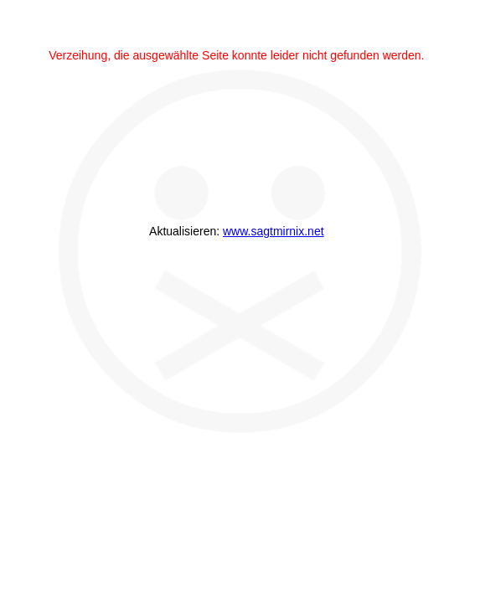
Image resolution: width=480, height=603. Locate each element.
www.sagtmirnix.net (273, 231)
